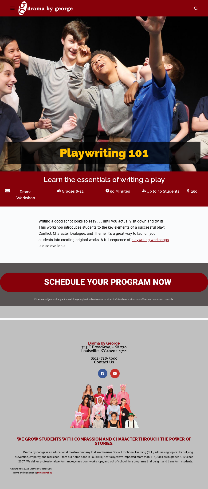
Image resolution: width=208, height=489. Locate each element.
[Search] (196, 8)
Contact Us (104, 362)
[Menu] (12, 8)
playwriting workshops (150, 240)
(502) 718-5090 (104, 358)
